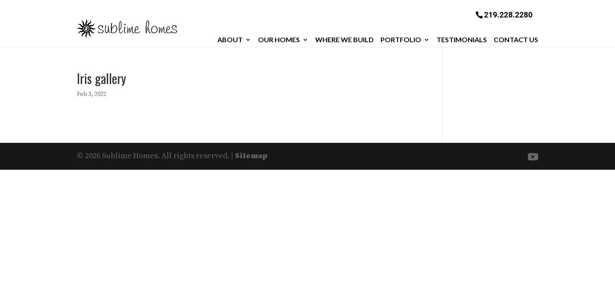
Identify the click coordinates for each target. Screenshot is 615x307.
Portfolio (401, 40)
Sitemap (251, 156)
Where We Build (344, 40)
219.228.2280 (508, 14)
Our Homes (279, 40)
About (230, 40)
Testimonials (461, 40)
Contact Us (516, 40)
